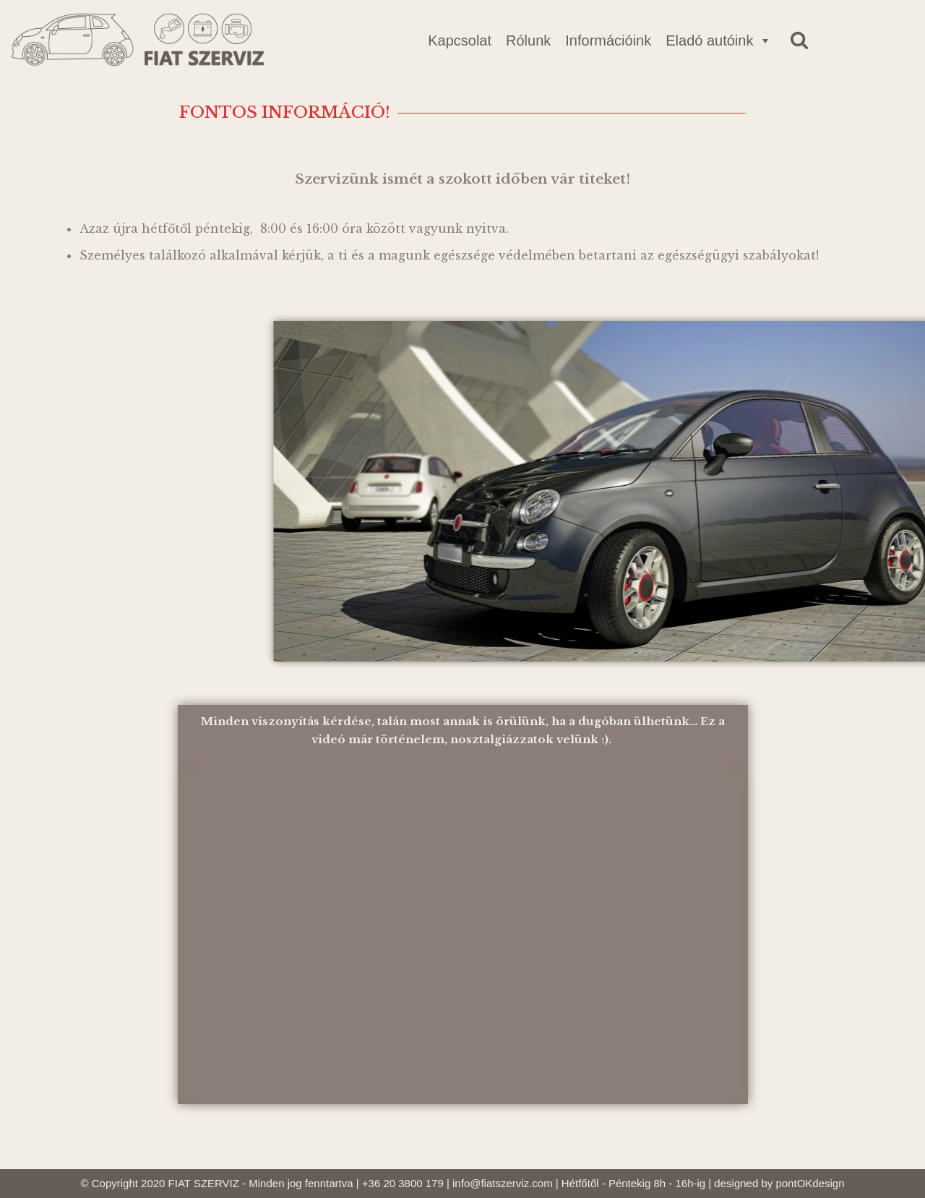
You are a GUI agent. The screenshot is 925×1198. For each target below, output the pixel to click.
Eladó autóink (719, 40)
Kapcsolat (459, 40)
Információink (608, 40)
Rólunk (528, 40)
